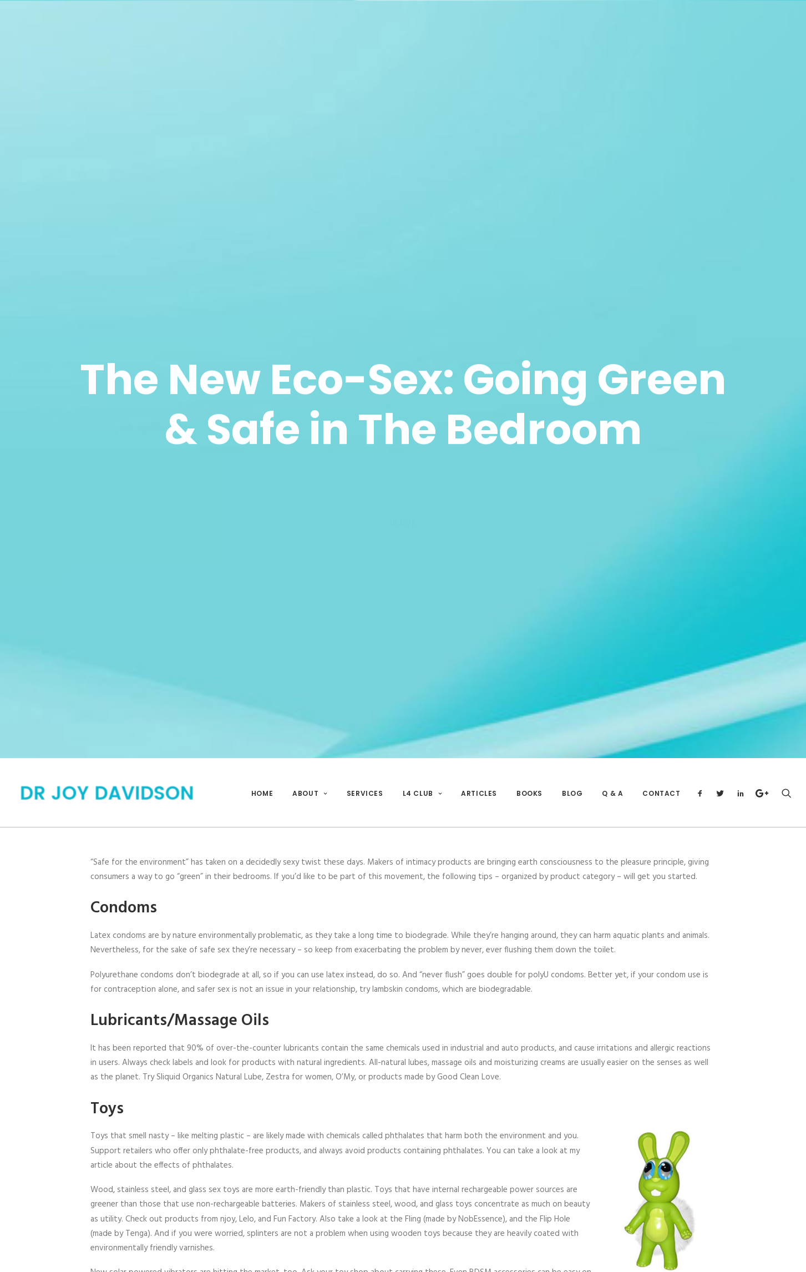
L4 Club (422, 778)
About (309, 778)
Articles (479, 778)
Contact (661, 778)
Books (529, 778)
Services (365, 778)
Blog (572, 778)
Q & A (612, 778)
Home (262, 778)
